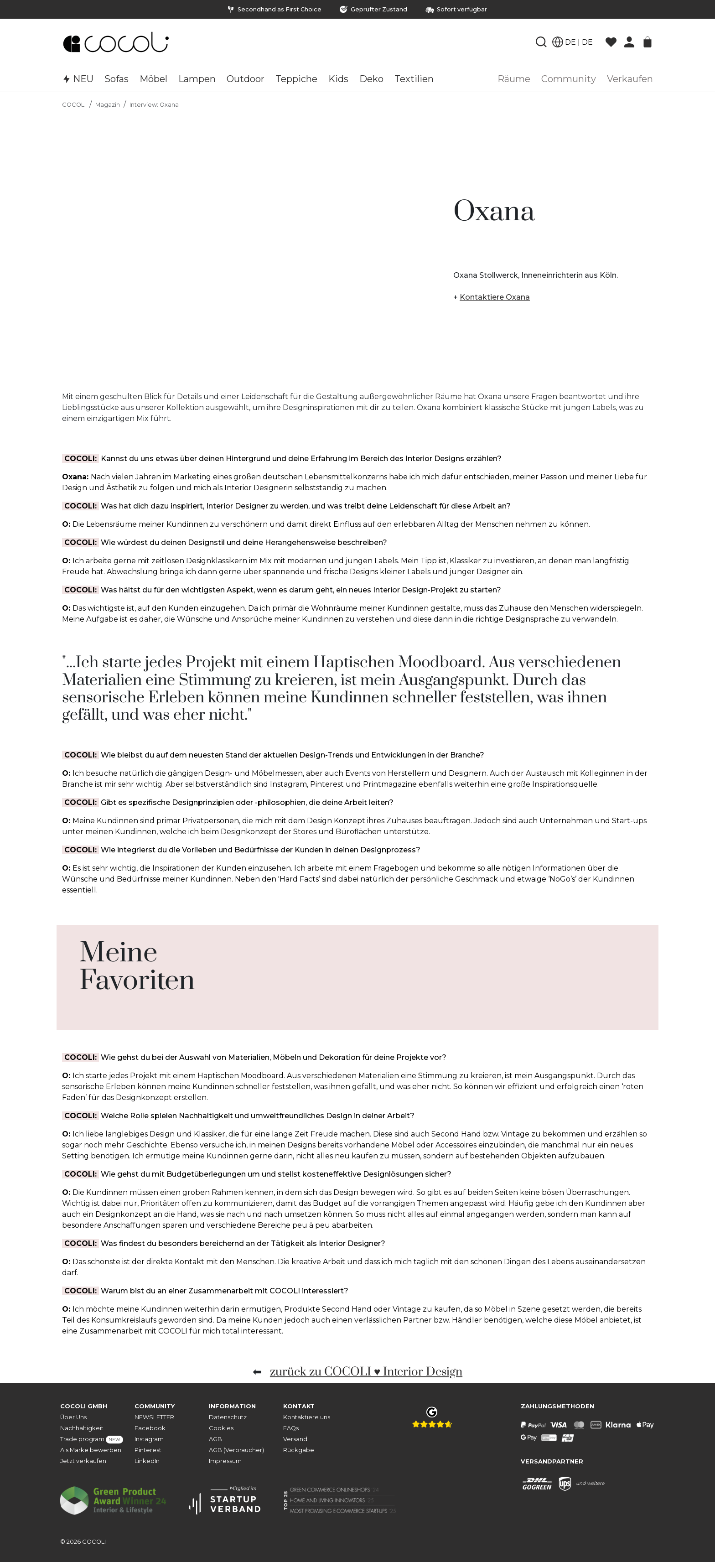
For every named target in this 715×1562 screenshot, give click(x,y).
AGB (215, 1439)
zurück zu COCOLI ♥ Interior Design (366, 1372)
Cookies (221, 1428)
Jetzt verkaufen (83, 1461)
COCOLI (74, 104)
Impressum (225, 1461)
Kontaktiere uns (306, 1417)
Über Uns (73, 1417)
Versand (295, 1439)
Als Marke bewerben (90, 1450)
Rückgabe (298, 1450)
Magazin (107, 104)
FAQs (291, 1428)
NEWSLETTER (154, 1417)
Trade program (91, 1439)
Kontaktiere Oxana (495, 297)
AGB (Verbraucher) (236, 1450)
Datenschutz (228, 1417)
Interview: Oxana (154, 104)
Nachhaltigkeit (82, 1428)
